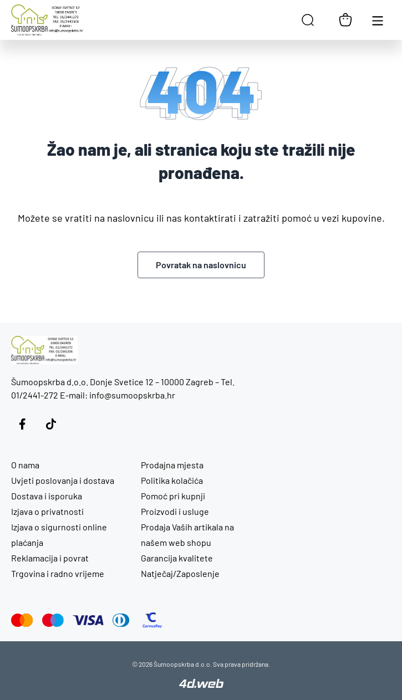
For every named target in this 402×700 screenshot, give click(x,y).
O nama (25, 464)
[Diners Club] (121, 620)
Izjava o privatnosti (47, 511)
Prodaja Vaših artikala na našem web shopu (187, 535)
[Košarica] (345, 20)
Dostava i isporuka (46, 495)
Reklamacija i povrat (50, 558)
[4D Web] (201, 684)
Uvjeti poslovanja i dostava (62, 480)
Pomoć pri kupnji (173, 495)
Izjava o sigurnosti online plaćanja (59, 535)
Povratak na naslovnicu (201, 264)
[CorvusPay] (152, 620)
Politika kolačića (172, 480)
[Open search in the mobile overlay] (307, 20)
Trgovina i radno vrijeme (57, 573)
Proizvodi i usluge (175, 511)
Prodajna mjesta (172, 464)
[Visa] (88, 620)
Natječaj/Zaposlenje (180, 573)
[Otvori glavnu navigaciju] (377, 20)
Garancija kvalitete (177, 558)
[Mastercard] (22, 620)
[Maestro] (53, 620)
